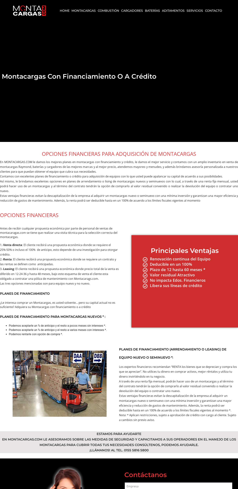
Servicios (195, 10)
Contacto (213, 10)
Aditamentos (173, 10)
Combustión (108, 10)
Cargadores (132, 10)
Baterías (152, 10)
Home (65, 10)
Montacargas (83, 10)
